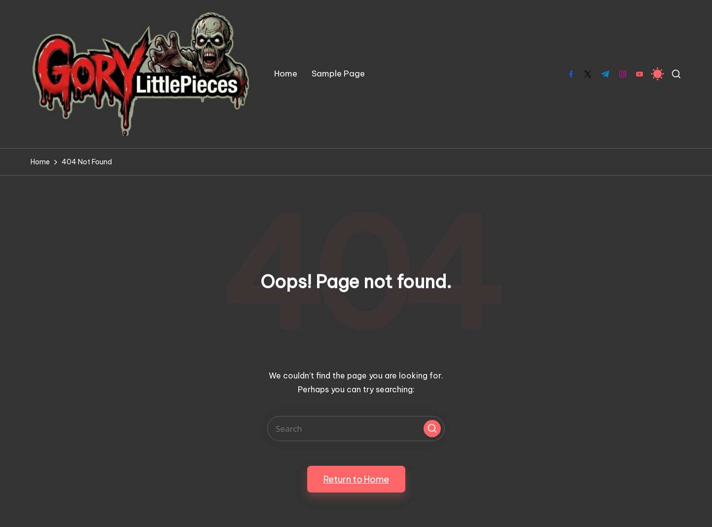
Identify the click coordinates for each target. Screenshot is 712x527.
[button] (432, 428)
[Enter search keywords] (356, 428)
